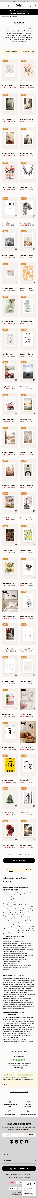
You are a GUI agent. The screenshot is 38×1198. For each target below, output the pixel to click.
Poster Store (5, 17)
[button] (29, 1188)
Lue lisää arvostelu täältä (19, 1092)
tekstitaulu (11, 997)
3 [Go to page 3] (18, 870)
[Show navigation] (3, 5)
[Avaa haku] (8, 5)
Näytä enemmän (19, 860)
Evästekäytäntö (16, 1174)
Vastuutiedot (28, 1174)
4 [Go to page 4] (22, 870)
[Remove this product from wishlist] (16, 79)
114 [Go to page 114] (27, 870)
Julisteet (15, 17)
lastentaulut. (16, 962)
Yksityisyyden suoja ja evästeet (19, 1177)
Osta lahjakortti (19, 1169)
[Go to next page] (30, 870)
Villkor (7, 1174)
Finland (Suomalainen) (19, 1189)
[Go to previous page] (7, 870)
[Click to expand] (19, 1149)
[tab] (30, 6)
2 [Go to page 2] (14, 870)
